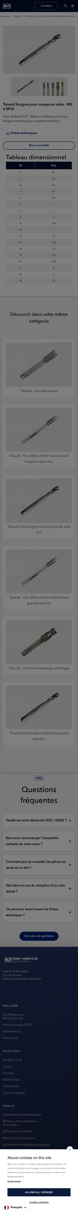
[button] (15, 1207)
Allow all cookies (39, 1192)
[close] (70, 1149)
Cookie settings (39, 1202)
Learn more (14, 1181)
